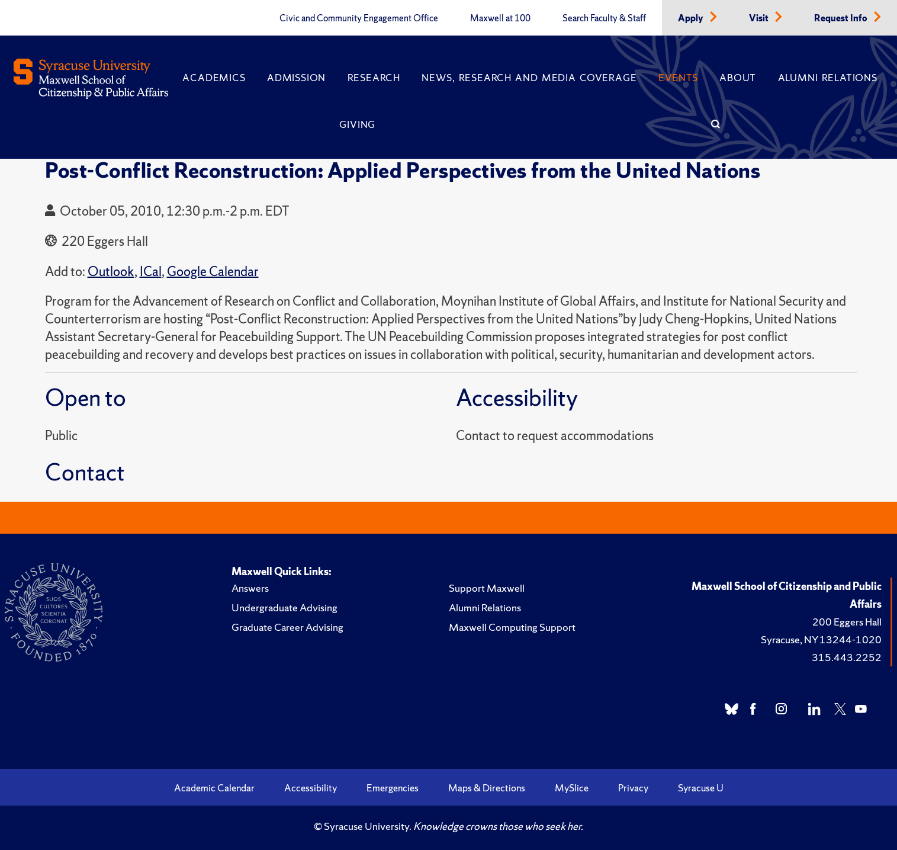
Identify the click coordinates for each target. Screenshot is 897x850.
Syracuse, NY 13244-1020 (821, 639)
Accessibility (310, 787)
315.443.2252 (847, 657)
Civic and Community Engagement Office (358, 18)
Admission (296, 77)
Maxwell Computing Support (512, 627)
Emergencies (392, 787)
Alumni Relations (827, 77)
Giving (357, 124)
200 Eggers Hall (847, 621)
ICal (151, 271)
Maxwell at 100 (500, 18)
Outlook (111, 271)
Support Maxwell (487, 588)
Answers (250, 588)
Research (374, 77)
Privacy (633, 787)
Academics (213, 77)
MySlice (572, 787)
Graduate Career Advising (287, 627)
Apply (691, 18)
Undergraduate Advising (284, 607)
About (737, 77)
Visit (759, 18)
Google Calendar (213, 271)
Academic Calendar (214, 787)
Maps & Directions (486, 787)
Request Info (841, 18)
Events (678, 77)
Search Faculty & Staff (604, 18)
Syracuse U (701, 787)
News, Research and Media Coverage (529, 77)
